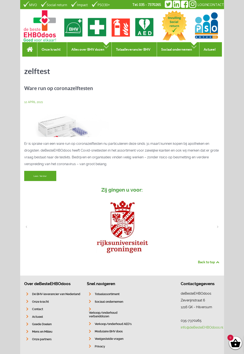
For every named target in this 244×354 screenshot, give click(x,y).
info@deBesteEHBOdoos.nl (202, 327)
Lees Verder (40, 176)
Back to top (209, 262)
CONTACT (216, 4)
